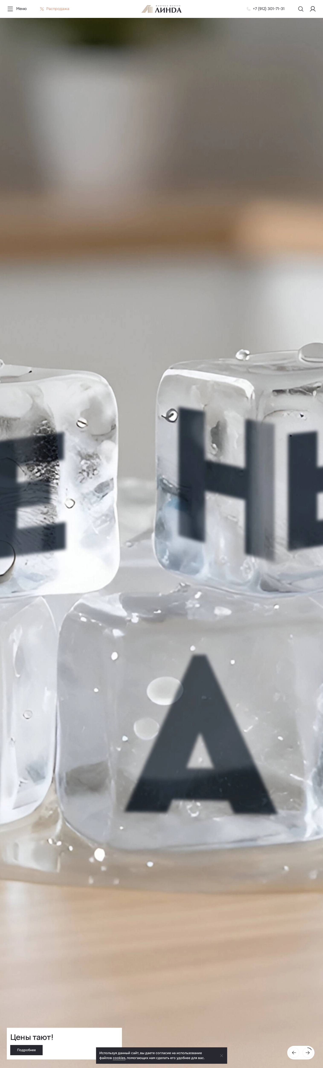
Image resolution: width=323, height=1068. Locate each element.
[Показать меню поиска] (300, 9)
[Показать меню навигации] (17, 9)
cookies (119, 1058)
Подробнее (26, 1050)
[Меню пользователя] (312, 9)
